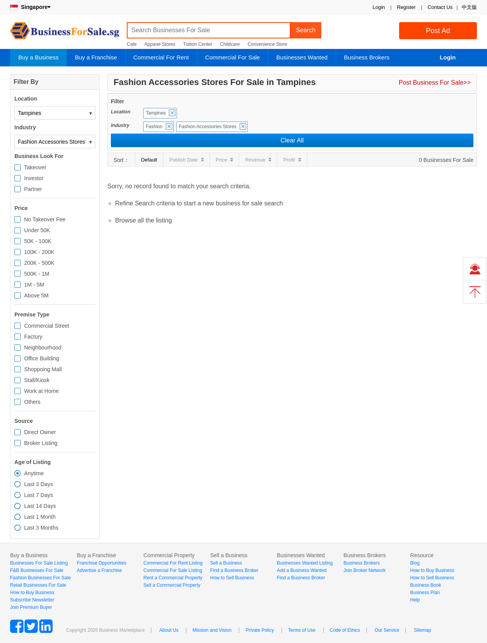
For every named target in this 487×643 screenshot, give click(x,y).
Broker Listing (41, 443)
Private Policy (259, 630)
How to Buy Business (32, 592)
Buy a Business (38, 57)
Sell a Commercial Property (172, 585)
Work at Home (41, 391)
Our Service (387, 630)
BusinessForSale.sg (64, 33)
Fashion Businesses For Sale (40, 577)
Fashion (154, 126)
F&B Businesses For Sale (36, 570)
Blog (415, 563)
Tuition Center (197, 44)
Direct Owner (40, 432)
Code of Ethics (345, 630)
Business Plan (425, 592)
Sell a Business (226, 563)
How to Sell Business (232, 577)
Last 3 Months (41, 528)
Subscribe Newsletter (32, 600)
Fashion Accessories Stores (207, 126)
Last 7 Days (38, 495)
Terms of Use (302, 630)
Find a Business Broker (234, 570)
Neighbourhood (42, 347)
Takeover (35, 167)
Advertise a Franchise (99, 570)
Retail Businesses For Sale (38, 585)
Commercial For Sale (232, 57)
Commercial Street (46, 326)
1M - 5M (34, 285)
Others (32, 402)
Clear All (292, 140)
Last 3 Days (38, 484)
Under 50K (37, 230)
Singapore (30, 7)
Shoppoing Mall (43, 369)
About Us (169, 630)
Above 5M (36, 295)
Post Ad (438, 31)
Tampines (156, 113)
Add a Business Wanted (302, 570)
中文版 (469, 7)
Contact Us (439, 7)
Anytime (34, 473)
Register (406, 7)
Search (306, 30)
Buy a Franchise (96, 57)
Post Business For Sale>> (435, 82)
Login (379, 7)
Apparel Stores (159, 44)
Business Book (425, 585)
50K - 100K (37, 241)
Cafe (132, 44)
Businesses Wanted (302, 57)
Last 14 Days (40, 506)
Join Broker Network (364, 570)
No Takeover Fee (44, 219)
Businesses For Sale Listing (39, 563)
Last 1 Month (40, 517)
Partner (33, 189)
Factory (33, 337)
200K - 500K (39, 263)
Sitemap (422, 630)
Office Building (41, 358)
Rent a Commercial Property (173, 577)
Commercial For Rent (161, 57)
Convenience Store (267, 44)
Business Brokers (366, 57)
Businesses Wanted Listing (305, 563)
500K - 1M (36, 274)
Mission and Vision (212, 630)
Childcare (230, 44)
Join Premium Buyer (31, 607)
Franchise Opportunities (101, 563)
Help (415, 600)
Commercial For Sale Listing (173, 570)
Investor (34, 178)
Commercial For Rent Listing (173, 563)
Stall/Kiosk (36, 380)
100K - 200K (39, 252)
